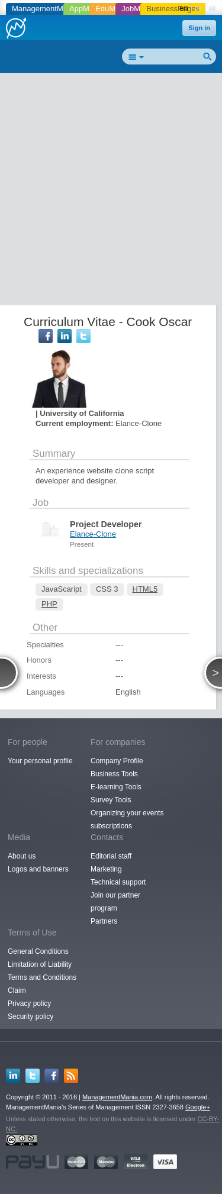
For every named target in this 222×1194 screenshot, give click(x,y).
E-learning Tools (116, 787)
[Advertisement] (111, 191)
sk (212, 8)
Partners (104, 921)
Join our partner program (115, 901)
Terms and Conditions (42, 977)
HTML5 (145, 589)
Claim (17, 990)
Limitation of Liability (40, 964)
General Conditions (38, 951)
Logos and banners (38, 869)
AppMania (86, 8)
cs (198, 8)
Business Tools (114, 774)
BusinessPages (173, 8)
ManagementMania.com (117, 1097)
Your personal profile (40, 761)
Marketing (106, 869)
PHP (49, 603)
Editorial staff (111, 856)
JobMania (138, 8)
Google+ (197, 1107)
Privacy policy (29, 1003)
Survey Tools (111, 800)
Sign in (199, 27)
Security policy (30, 1016)
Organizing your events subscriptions (127, 819)
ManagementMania (45, 8)
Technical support (118, 882)
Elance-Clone (93, 534)
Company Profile (117, 761)
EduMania (112, 8)
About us (22, 856)
